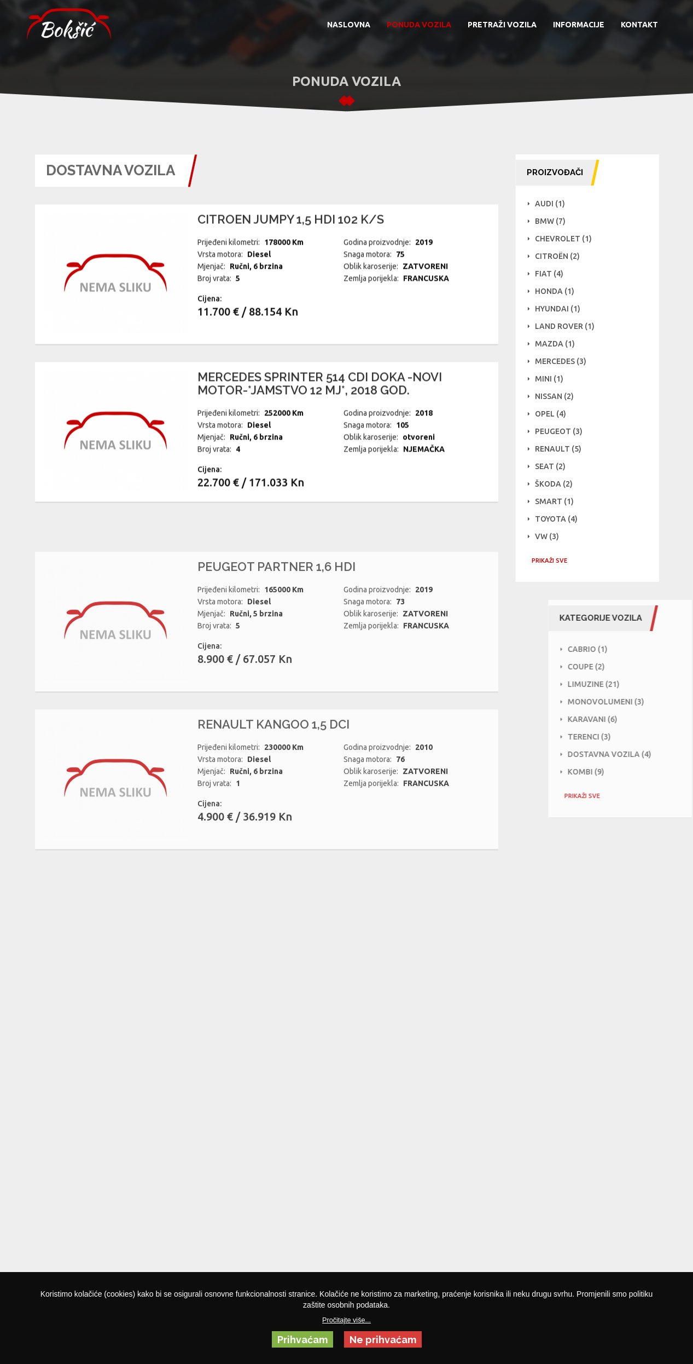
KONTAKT (639, 24)
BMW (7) (555, 221)
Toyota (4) (561, 519)
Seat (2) (555, 466)
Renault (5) (563, 448)
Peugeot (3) (564, 431)
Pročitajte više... (346, 1320)
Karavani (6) (629, 719)
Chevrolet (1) (568, 238)
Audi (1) (555, 203)
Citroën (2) (562, 256)
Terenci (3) (625, 736)
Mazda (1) (560, 343)
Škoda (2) (559, 483)
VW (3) (552, 536)
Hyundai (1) (563, 308)
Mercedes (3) (566, 361)
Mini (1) (554, 378)
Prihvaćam (302, 1339)
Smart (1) (559, 501)
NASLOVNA (348, 24)
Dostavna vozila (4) (646, 754)
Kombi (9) (622, 771)
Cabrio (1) (624, 649)
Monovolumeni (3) (642, 701)
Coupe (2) (622, 666)
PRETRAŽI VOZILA (502, 24)
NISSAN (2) (559, 396)
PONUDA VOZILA (419, 24)
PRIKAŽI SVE (555, 560)
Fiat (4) (554, 273)
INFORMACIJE (578, 24)
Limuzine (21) (630, 684)
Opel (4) (556, 413)
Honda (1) (560, 291)
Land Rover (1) (570, 326)
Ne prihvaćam (383, 1339)
